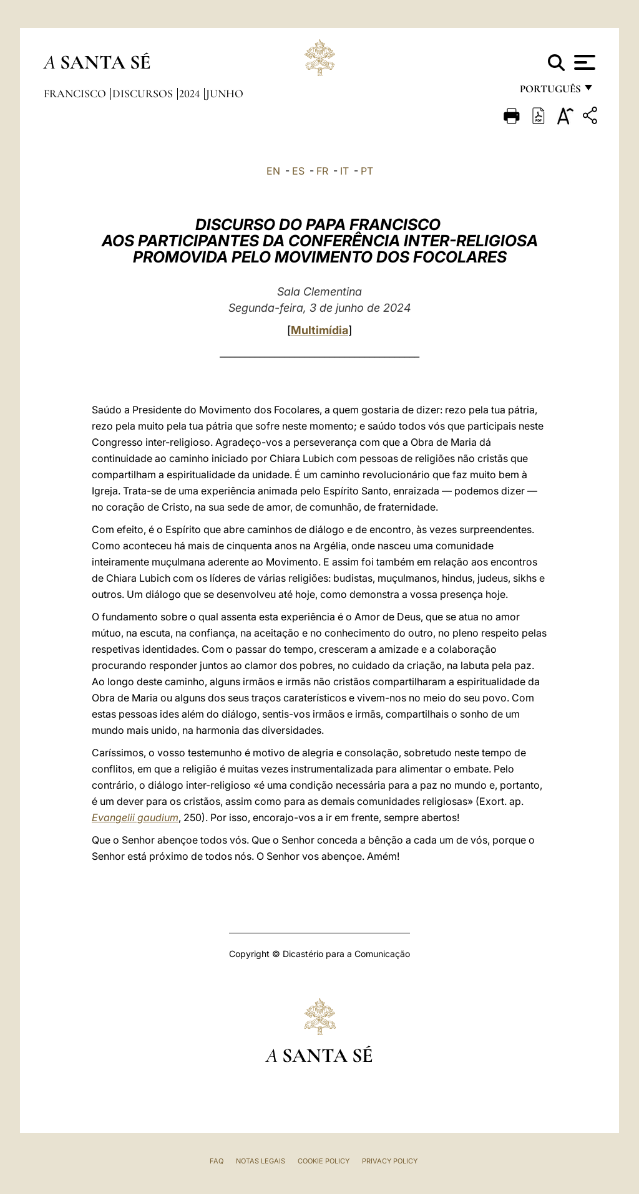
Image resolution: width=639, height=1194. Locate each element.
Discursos (143, 93)
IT (344, 171)
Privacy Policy (389, 1161)
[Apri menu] (583, 62)
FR (322, 171)
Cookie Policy (323, 1161)
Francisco (76, 93)
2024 (190, 93)
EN (273, 171)
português (550, 92)
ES (298, 171)
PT (367, 171)
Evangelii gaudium (135, 817)
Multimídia (319, 330)
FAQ (216, 1161)
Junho (224, 93)
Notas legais (260, 1161)
